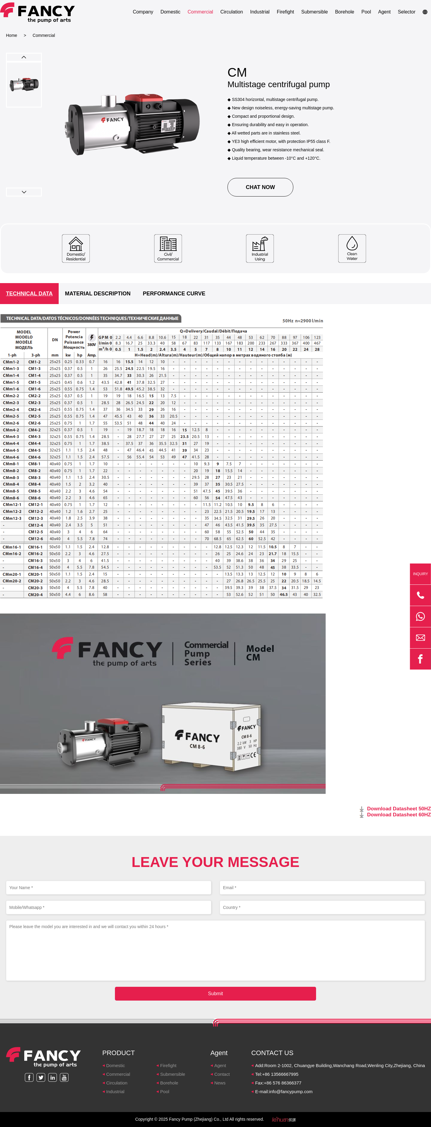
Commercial (200, 11)
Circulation (231, 11)
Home (11, 35)
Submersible (314, 11)
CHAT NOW (260, 187)
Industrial (260, 11)
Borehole (344, 11)
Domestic (170, 11)
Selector (406, 11)
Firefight (285, 11)
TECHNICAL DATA (29, 294)
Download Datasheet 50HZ (399, 809)
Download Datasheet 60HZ (399, 815)
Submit (215, 993)
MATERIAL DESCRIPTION (97, 294)
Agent (384, 11)
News (220, 1082)
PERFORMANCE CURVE (174, 294)
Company (143, 11)
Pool (366, 11)
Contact (222, 1074)
